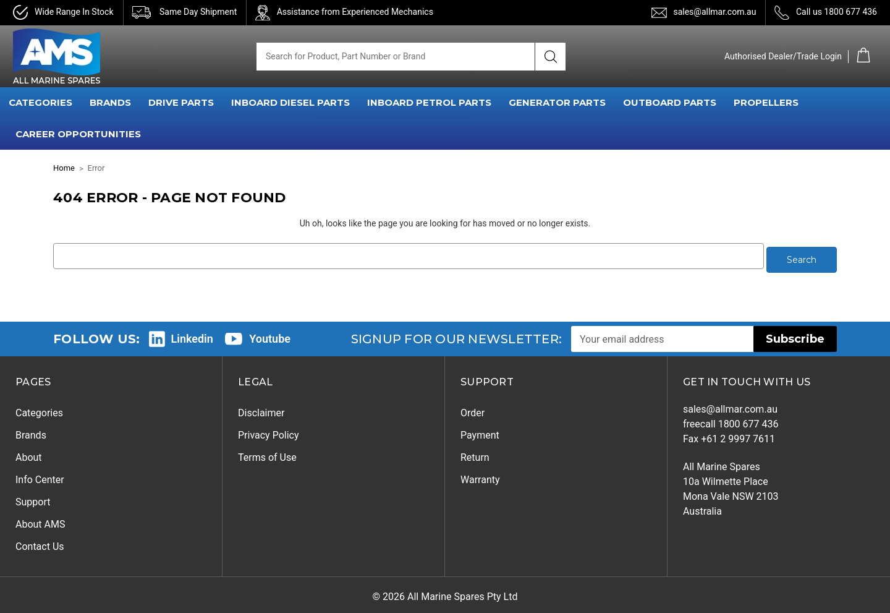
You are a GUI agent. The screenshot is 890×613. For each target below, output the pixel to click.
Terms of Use (267, 454)
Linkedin (192, 334)
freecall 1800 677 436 (731, 420)
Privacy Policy (268, 431)
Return (475, 454)
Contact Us (39, 543)
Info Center (39, 476)
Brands (30, 431)
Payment (479, 431)
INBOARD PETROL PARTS (429, 102)
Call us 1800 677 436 (836, 12)
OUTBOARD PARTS (669, 102)
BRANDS (110, 102)
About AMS (40, 520)
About (28, 454)
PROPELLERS (766, 102)
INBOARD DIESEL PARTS (290, 102)
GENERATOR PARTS (557, 102)
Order (472, 409)
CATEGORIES (40, 102)
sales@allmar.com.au (714, 12)
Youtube (269, 334)
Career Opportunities (78, 134)
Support (32, 498)
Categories (39, 409)
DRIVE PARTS (181, 102)
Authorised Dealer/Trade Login (783, 56)
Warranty (480, 476)
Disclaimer (261, 409)
